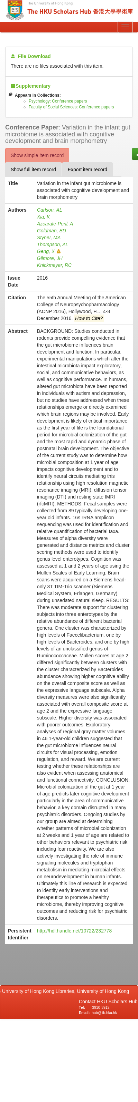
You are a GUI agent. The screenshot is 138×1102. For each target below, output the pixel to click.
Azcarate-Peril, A (55, 223)
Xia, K (43, 217)
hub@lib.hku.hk (104, 1013)
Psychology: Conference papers (58, 101)
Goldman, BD (51, 230)
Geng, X (49, 251)
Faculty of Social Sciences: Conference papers (71, 107)
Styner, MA (49, 237)
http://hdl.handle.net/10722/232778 (74, 931)
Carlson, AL (49, 210)
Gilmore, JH (50, 258)
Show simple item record (37, 155)
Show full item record (33, 169)
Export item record (87, 169)
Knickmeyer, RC (54, 265)
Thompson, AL (52, 244)
